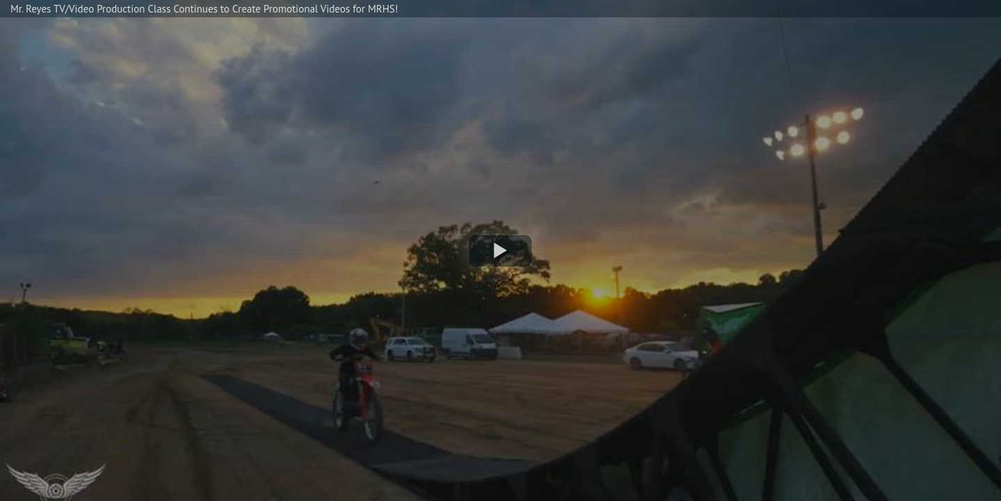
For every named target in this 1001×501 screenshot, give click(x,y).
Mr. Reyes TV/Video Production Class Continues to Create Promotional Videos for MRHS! (204, 8)
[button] (500, 251)
